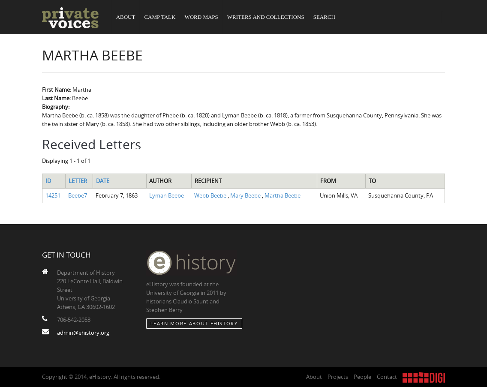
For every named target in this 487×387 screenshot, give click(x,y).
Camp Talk (159, 17)
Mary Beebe (246, 195)
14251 (52, 195)
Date (102, 181)
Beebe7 (77, 195)
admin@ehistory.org (83, 332)
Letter (78, 181)
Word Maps (201, 17)
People (362, 377)
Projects (338, 377)
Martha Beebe (283, 195)
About (125, 17)
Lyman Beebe (166, 195)
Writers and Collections (265, 17)
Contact (387, 377)
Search (324, 17)
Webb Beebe (211, 195)
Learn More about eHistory (194, 323)
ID (48, 181)
